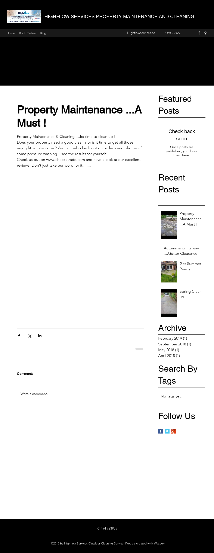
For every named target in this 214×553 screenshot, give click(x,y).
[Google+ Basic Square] (173, 431)
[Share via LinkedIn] (40, 336)
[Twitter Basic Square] (167, 431)
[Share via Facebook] (19, 336)
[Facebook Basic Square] (160, 431)
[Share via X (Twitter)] (29, 336)
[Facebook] (199, 33)
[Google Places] (205, 33)
